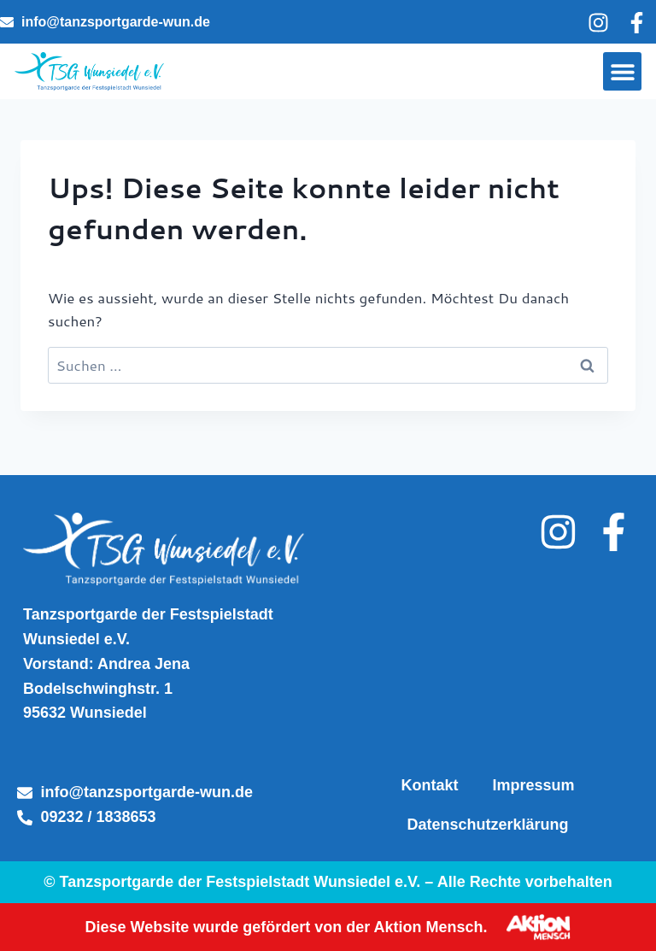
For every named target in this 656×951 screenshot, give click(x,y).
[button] (622, 71)
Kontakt (429, 785)
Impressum (533, 785)
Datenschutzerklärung (487, 824)
